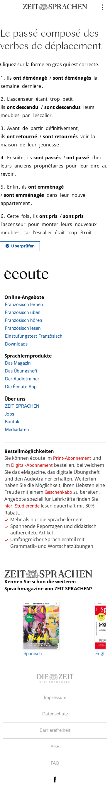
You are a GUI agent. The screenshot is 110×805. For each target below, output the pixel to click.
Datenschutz (55, 714)
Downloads (16, 344)
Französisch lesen (23, 328)
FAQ (55, 763)
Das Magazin (18, 363)
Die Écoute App (21, 387)
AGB (55, 747)
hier (8, 506)
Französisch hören (23, 320)
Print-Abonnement (72, 458)
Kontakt (13, 421)
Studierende (27, 506)
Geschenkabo (58, 492)
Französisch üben (22, 312)
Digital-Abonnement (32, 465)
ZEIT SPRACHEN (22, 406)
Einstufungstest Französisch (33, 336)
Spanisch (41, 629)
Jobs (9, 414)
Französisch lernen (24, 304)
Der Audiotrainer (22, 379)
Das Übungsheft (21, 371)
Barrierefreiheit (55, 730)
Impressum (55, 697)
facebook (55, 779)
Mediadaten (17, 429)
